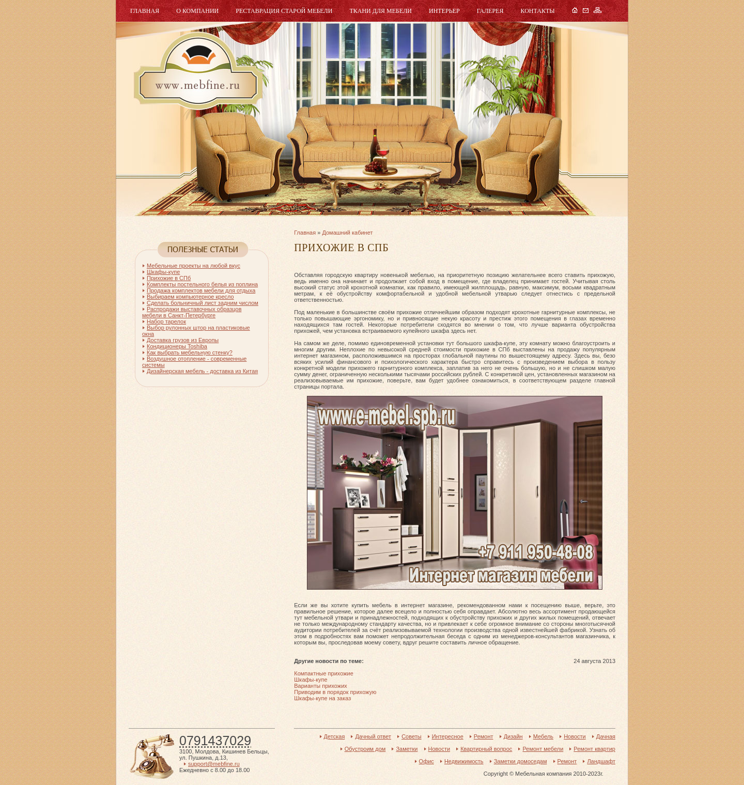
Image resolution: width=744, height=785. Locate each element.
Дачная (605, 736)
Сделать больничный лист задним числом (202, 303)
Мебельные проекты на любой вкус (193, 266)
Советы (411, 736)
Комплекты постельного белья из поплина (202, 284)
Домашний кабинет (347, 232)
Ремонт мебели (542, 749)
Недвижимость (464, 761)
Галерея (490, 10)
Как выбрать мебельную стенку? (190, 352)
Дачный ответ (373, 736)
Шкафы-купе (310, 679)
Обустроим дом (365, 749)
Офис (426, 761)
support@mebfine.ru (214, 764)
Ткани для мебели (380, 10)
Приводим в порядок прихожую (335, 692)
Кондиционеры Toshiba (177, 346)
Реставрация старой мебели (284, 10)
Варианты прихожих (320, 686)
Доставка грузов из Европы (183, 340)
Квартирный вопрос (486, 749)
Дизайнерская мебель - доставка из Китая (202, 371)
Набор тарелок (166, 321)
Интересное (447, 736)
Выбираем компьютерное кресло (190, 297)
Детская (334, 736)
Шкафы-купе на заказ (322, 698)
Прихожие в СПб (169, 278)
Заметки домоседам (520, 761)
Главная (144, 10)
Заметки (406, 749)
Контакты (537, 10)
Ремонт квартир (594, 749)
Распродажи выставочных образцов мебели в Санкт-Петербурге (192, 312)
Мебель (196, 71)
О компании (197, 10)
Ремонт (483, 736)
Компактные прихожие (323, 673)
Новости (575, 736)
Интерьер (444, 10)
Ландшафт (601, 761)
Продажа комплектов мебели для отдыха (201, 290)
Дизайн (513, 736)
